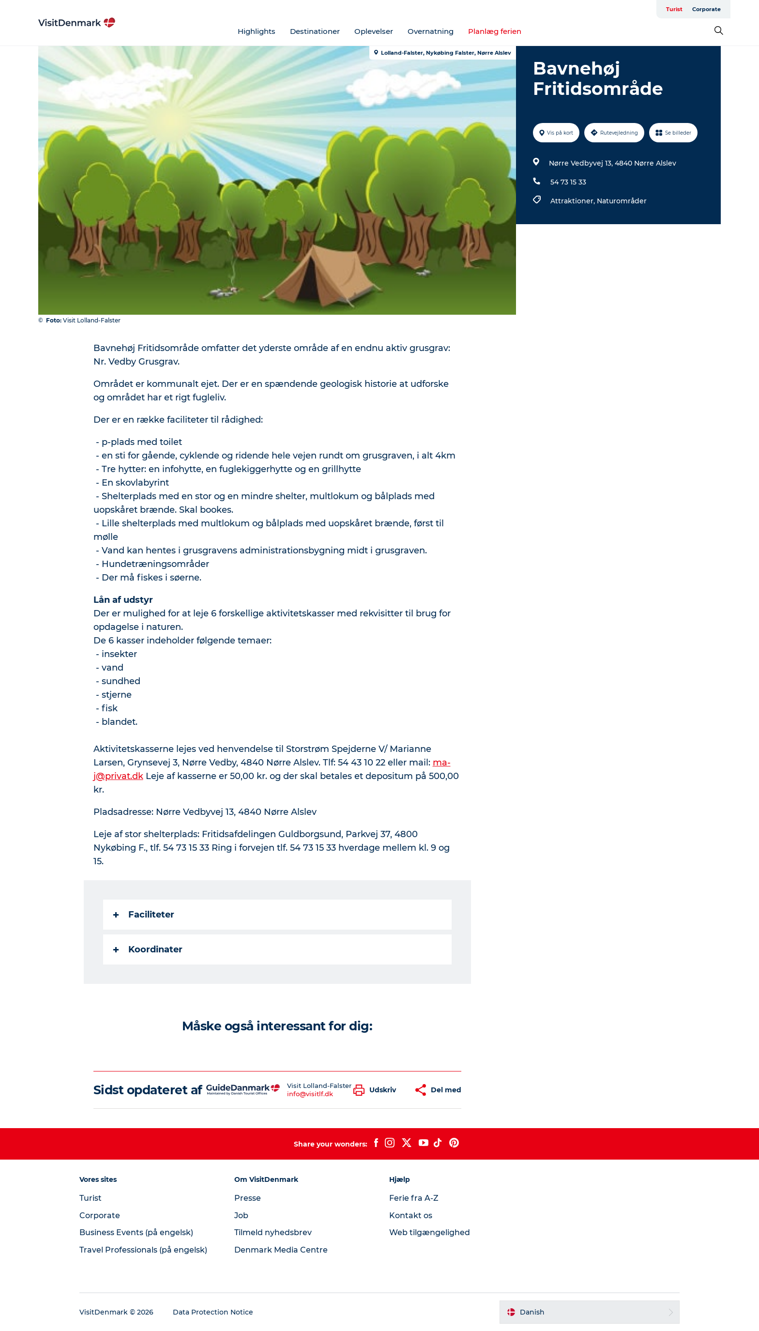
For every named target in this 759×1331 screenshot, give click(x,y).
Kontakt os (410, 1215)
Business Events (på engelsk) (136, 1232)
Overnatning (431, 31)
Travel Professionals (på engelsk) (143, 1250)
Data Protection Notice (213, 1312)
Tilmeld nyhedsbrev (273, 1232)
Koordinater (147, 949)
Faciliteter (143, 914)
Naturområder (622, 201)
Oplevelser (373, 31)
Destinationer (315, 31)
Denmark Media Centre (281, 1250)
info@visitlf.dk (310, 1094)
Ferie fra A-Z (414, 1198)
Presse (247, 1198)
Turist (674, 9)
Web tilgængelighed (429, 1232)
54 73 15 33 (568, 182)
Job (241, 1215)
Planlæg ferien (494, 31)
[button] (377, 1090)
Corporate (706, 9)
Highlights (256, 31)
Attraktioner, (573, 201)
